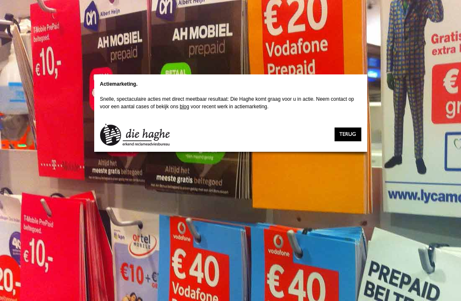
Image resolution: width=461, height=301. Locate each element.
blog (184, 107)
